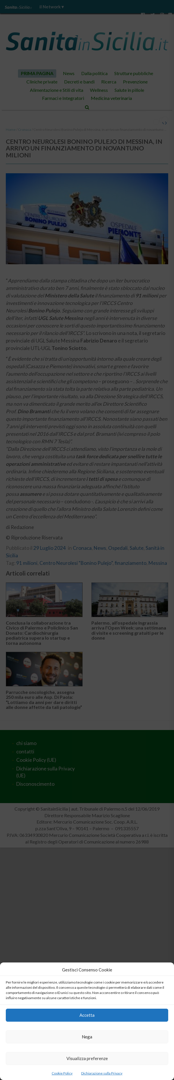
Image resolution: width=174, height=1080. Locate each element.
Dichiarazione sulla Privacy (101, 1073)
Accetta (87, 1015)
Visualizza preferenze (87, 1058)
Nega (87, 1036)
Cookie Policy (62, 1073)
